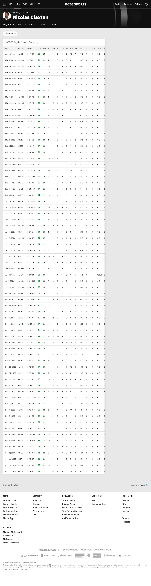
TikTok (124, 504)
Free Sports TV (10, 507)
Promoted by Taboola (139, 485)
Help (94, 500)
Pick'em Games (10, 500)
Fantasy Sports (10, 504)
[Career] (53, 24)
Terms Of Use (68, 500)
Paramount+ (38, 511)
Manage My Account (12, 532)
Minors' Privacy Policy (72, 507)
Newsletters (8, 535)
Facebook (125, 511)
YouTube (125, 500)
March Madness (10, 514)
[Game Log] (33, 24)
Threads (125, 518)
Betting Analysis (10, 511)
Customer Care (99, 504)
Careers (36, 504)
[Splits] (44, 24)
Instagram (126, 507)
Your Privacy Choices (72, 511)
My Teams (7, 539)
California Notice (70, 518)
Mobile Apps (8, 518)
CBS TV (36, 514)
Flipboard (125, 522)
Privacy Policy (68, 504)
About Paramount (41, 507)
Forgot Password (11, 542)
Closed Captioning (70, 514)
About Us (37, 500)
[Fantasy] (22, 24)
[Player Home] (9, 24)
